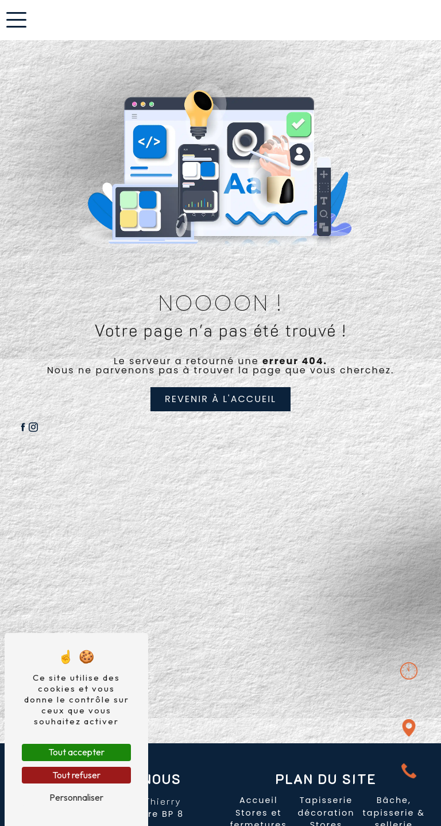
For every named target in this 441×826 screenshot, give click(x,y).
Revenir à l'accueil (220, 399)
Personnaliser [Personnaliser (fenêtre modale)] (76, 797)
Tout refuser (76, 775)
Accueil (258, 800)
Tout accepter (76, 752)
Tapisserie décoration (326, 806)
